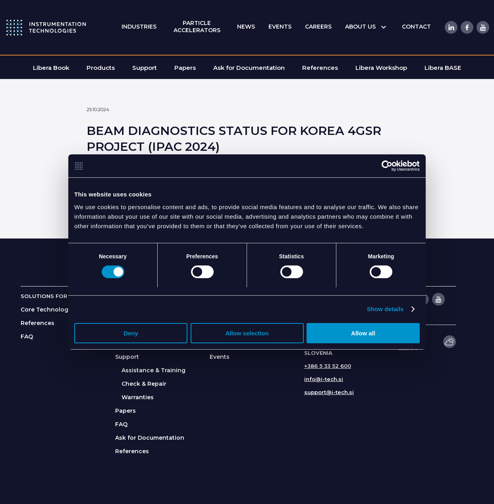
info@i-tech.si (323, 379)
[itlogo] (46, 27)
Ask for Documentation (149, 437)
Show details (385, 309)
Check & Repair (144, 383)
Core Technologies (49, 309)
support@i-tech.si (329, 392)
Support (127, 356)
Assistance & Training (153, 370)
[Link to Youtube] (482, 27)
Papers (125, 410)
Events (220, 356)
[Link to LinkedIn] (451, 27)
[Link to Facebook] (467, 27)
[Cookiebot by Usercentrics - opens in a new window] (385, 166)
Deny (130, 333)
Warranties (138, 397)
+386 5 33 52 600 (327, 366)
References (37, 323)
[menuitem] (139, 26)
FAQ (27, 336)
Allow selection (246, 333)
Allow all (363, 333)
